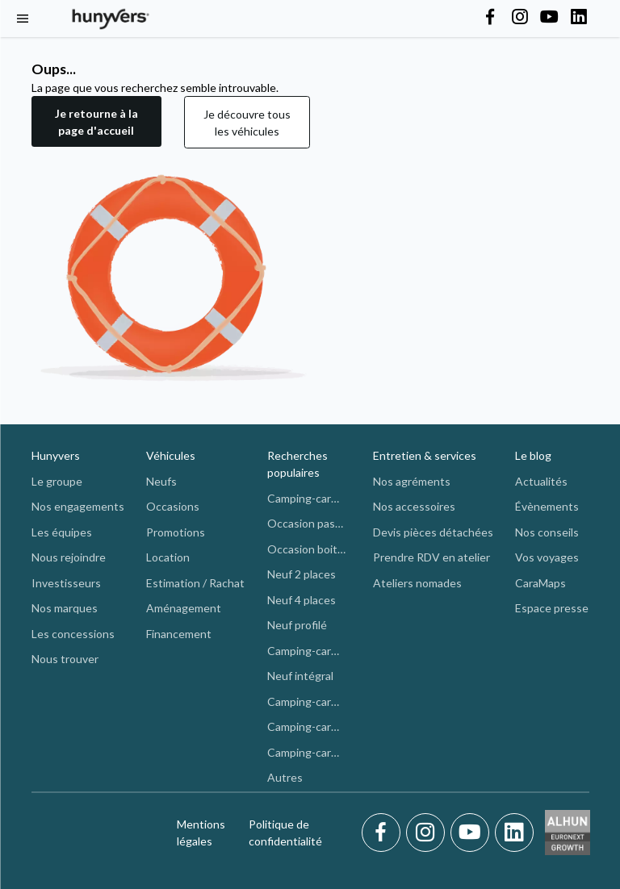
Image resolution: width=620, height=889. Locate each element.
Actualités (541, 481)
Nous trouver (64, 659)
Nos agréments (411, 481)
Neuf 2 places (301, 574)
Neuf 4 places (301, 600)
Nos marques (64, 608)
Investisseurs (66, 583)
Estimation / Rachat (195, 583)
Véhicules (170, 455)
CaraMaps (540, 583)
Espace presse (552, 608)
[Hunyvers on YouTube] (548, 18)
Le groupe (56, 481)
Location (168, 557)
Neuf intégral (300, 675)
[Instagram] (428, 832)
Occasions (172, 506)
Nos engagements (77, 506)
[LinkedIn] (514, 832)
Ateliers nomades (417, 583)
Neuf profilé (297, 625)
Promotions (175, 532)
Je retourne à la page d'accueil (96, 121)
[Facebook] (384, 832)
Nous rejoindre (68, 557)
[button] (96, 122)
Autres (285, 777)
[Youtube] (472, 832)
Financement (179, 634)
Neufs (161, 481)
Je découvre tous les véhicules (247, 122)
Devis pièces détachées (433, 532)
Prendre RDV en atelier (431, 557)
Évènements (547, 506)
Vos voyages (547, 557)
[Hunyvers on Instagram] (519, 18)
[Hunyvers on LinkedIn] (578, 18)
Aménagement (183, 608)
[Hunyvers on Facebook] (490, 18)
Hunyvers (55, 455)
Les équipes (61, 532)
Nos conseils (547, 532)
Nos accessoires (414, 506)
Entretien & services (424, 455)
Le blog (533, 455)
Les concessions (73, 634)
